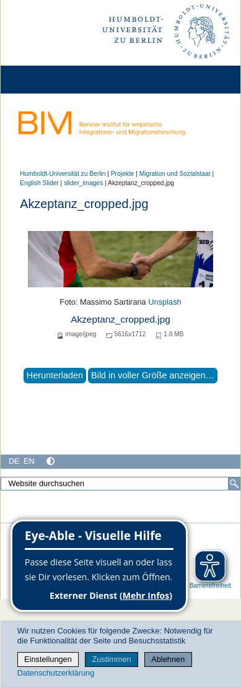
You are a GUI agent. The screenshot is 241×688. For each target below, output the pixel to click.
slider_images (83, 183)
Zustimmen (111, 659)
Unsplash (164, 302)
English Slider (39, 183)
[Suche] (234, 483)
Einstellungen (48, 659)
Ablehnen (168, 659)
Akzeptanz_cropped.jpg (120, 319)
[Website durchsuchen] (120, 483)
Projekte (122, 173)
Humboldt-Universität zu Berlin (62, 173)
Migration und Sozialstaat (175, 173)
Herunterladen (55, 375)
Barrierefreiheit (210, 585)
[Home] (44, 80)
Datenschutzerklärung (55, 672)
